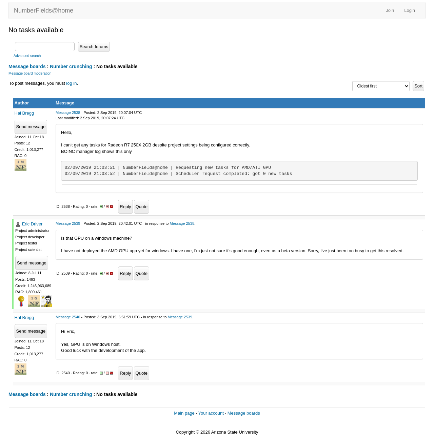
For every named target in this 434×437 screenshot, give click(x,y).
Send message (31, 126)
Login (409, 10)
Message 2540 (68, 317)
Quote (141, 206)
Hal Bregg (24, 113)
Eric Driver (32, 223)
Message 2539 (68, 223)
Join (390, 10)
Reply (125, 206)
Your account (210, 413)
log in (71, 83)
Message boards (27, 66)
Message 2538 (68, 113)
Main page (184, 413)
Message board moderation (30, 73)
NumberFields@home (43, 10)
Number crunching (71, 66)
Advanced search (27, 56)
